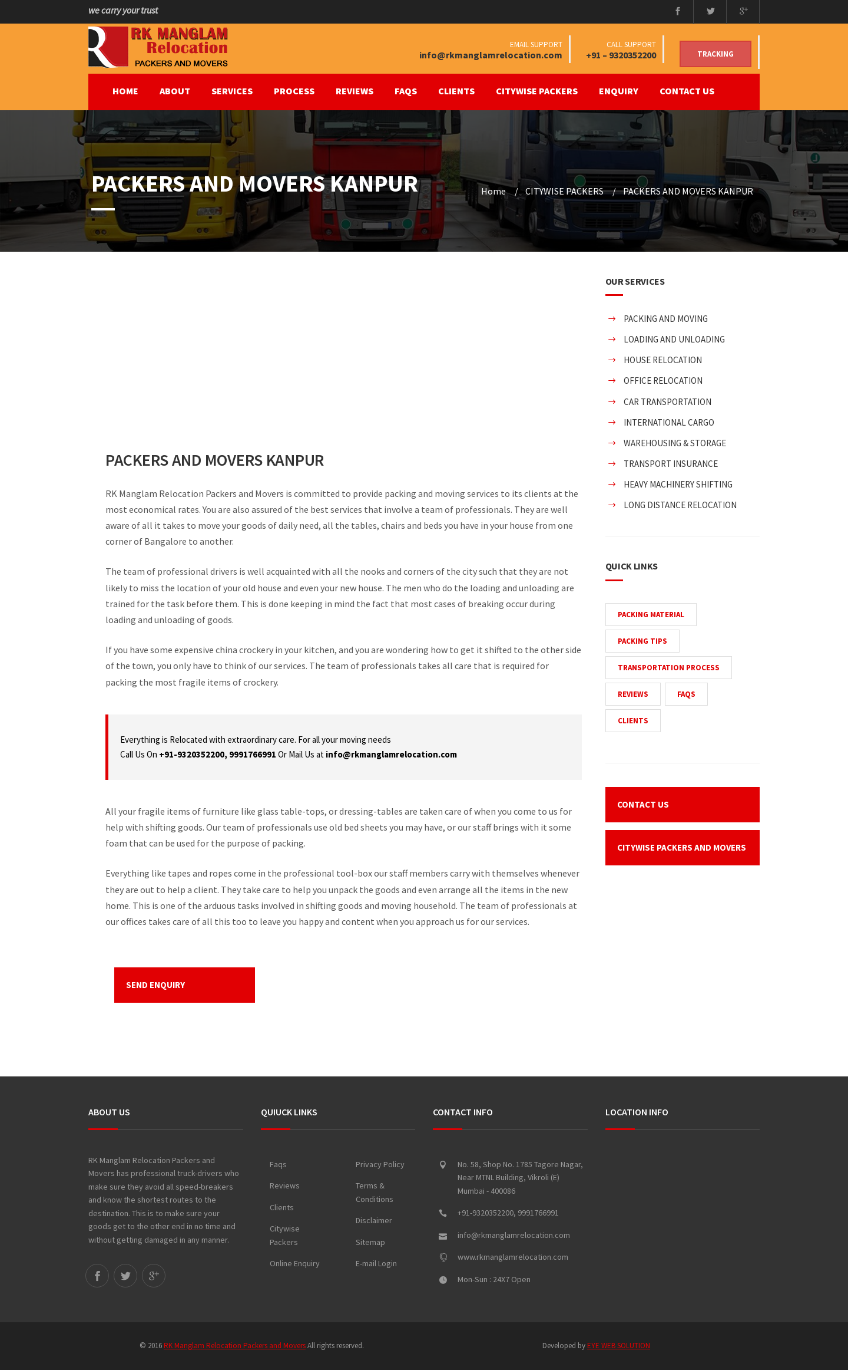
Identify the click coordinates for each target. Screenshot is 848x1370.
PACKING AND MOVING (666, 318)
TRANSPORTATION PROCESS (669, 668)
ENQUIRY (618, 91)
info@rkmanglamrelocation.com (490, 55)
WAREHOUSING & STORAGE (675, 443)
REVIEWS (354, 91)
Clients (282, 1207)
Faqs (278, 1164)
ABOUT (175, 91)
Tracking (715, 54)
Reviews (285, 1185)
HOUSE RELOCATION (663, 359)
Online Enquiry (295, 1263)
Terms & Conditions (374, 1192)
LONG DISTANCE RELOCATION (680, 505)
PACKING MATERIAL (651, 615)
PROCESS (294, 91)
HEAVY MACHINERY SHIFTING (678, 484)
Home (125, 91)
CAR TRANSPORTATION (667, 401)
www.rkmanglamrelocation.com (513, 1257)
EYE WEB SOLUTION (618, 1346)
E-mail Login (376, 1263)
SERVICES (232, 91)
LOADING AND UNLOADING (674, 339)
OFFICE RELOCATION (663, 380)
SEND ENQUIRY (155, 984)
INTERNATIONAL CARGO (669, 422)
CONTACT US (687, 91)
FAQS (406, 91)
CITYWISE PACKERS (537, 91)
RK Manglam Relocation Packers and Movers (235, 1346)
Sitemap (370, 1242)
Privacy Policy (380, 1164)
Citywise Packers (285, 1235)
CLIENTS (456, 91)
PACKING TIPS (642, 641)
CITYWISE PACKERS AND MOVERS (681, 847)
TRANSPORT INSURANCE (671, 463)
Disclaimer (374, 1220)
